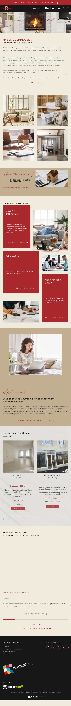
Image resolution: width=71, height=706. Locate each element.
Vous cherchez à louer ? (16, 592)
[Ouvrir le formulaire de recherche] (54, 8)
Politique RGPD (52, 693)
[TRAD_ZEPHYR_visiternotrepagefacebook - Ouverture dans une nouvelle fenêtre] (48, 648)
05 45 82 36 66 (7, 648)
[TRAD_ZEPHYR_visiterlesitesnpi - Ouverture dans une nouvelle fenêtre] (5, 688)
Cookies (59, 693)
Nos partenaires (43, 693)
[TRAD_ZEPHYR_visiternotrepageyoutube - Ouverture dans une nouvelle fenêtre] (68, 648)
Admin (37, 693)
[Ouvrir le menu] (68, 8)
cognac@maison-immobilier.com (13, 650)
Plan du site (22, 693)
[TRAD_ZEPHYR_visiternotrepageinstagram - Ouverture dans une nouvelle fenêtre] (58, 648)
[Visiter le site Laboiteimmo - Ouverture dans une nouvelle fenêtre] (35, 697)
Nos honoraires (14, 693)
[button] (9, 519)
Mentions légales (30, 693)
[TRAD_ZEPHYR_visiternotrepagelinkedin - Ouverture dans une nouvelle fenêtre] (63, 648)
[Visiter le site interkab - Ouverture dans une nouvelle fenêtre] (15, 687)
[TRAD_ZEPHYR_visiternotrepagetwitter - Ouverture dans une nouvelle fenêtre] (53, 648)
